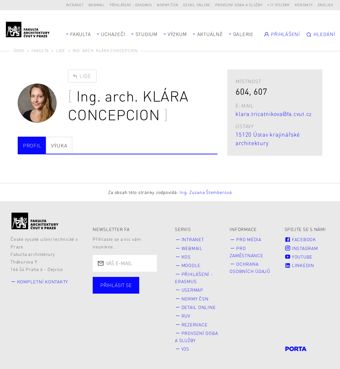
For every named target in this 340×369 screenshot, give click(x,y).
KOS (186, 257)
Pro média (248, 239)
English (325, 5)
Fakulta (80, 34)
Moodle (191, 265)
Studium (147, 34)
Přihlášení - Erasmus (131, 5)
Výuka (59, 145)
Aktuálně (210, 34)
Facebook (300, 239)
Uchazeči (113, 34)
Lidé (60, 50)
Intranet (75, 5)
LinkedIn (299, 265)
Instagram (301, 248)
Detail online (196, 5)
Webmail (96, 5)
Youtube (298, 257)
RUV (185, 316)
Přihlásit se (116, 285)
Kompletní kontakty (42, 281)
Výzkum (177, 34)
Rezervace (194, 324)
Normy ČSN (168, 5)
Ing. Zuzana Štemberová (205, 192)
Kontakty (304, 5)
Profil (32, 145)
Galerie (243, 34)
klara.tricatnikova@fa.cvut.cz (274, 113)
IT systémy (280, 5)
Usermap (192, 290)
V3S (185, 349)
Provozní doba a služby (239, 5)
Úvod (18, 50)
